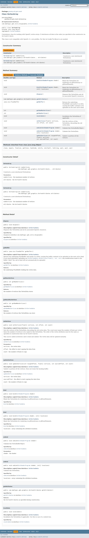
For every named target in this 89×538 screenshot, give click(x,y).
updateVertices (42, 135)
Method (24, 7)
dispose (39, 94)
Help (37, 2)
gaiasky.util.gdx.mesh (15, 11)
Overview (3, 2)
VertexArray (8, 55)
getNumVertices (42, 113)
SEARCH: (67, 5)
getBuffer (40, 102)
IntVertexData (33, 24)
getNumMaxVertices (43, 110)
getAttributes (42, 99)
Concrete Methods (36, 75)
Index (33, 2)
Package (9, 2)
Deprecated (26, 2)
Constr (18, 7)
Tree (20, 2)
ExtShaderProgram (46, 80)
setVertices (41, 121)
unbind (39, 128)
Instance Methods (21, 75)
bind (38, 80)
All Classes (4, 5)
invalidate (40, 116)
